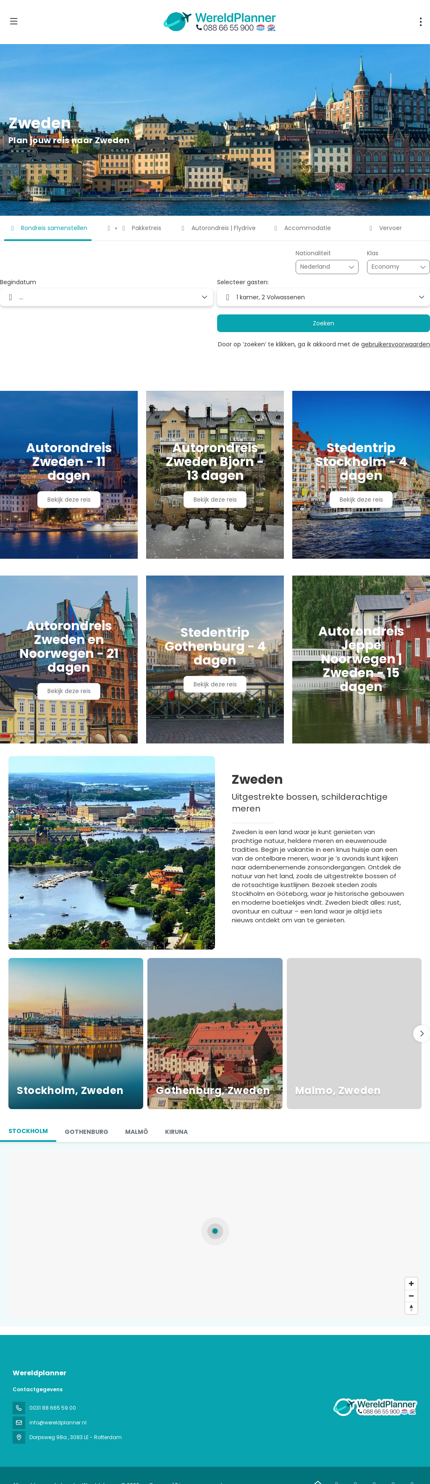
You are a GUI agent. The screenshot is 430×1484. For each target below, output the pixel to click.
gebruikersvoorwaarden (395, 344)
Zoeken (323, 323)
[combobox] (321, 266)
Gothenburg (86, 1132)
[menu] (421, 22)
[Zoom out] (411, 1296)
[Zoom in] (411, 1283)
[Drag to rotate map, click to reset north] (411, 1308)
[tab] (28, 1132)
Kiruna (176, 1132)
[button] (421, 1033)
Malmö (136, 1132)
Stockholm (28, 1131)
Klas (372, 253)
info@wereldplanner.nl (58, 1422)
